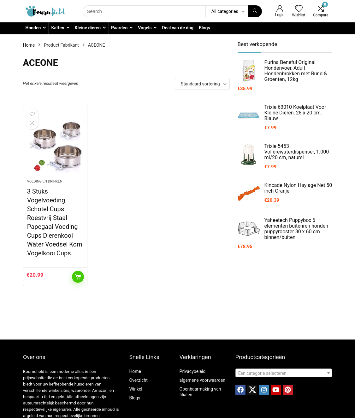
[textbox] (284, 373)
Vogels (144, 27)
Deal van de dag (177, 27)
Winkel (135, 389)
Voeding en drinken (44, 181)
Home (29, 45)
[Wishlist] (299, 9)
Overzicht (138, 380)
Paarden (119, 27)
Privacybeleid (193, 371)
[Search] (255, 11)
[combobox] (283, 373)
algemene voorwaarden (203, 380)
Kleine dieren (88, 27)
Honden (33, 27)
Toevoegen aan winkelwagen (78, 277)
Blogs (204, 27)
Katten (57, 27)
